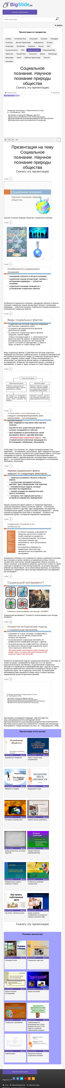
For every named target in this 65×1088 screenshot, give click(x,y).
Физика (17, 54)
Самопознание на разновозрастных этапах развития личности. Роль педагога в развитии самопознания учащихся (36, 1023)
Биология (41, 39)
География (50, 39)
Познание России (11, 957)
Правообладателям (17, 1082)
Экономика (35, 58)
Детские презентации (22, 43)
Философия (37, 54)
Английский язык (18, 39)
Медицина (19, 46)
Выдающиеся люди (34, 785)
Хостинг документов (18, 1085)
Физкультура (26, 54)
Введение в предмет (12, 785)
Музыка (27, 46)
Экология (26, 58)
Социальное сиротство (35, 957)
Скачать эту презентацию (32, 84)
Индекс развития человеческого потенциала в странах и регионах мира (37, 911)
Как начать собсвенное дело (14, 910)
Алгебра (8, 39)
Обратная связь (33, 1082)
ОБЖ (54, 46)
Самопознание (10, 1050)
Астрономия (31, 39)
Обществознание (11, 50)
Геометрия (8, 43)
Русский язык (48, 50)
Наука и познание (34, 988)
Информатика (36, 43)
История (46, 43)
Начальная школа (44, 46)
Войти (58, 25)
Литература (55, 43)
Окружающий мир (25, 50)
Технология (9, 54)
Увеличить (55, 89)
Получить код (10, 89)
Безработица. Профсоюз (13, 754)
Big (21, 4)
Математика (9, 46)
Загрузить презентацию (20, 12)
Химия (46, 54)
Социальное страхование (13, 1019)
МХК (34, 46)
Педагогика (37, 50)
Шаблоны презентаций (13, 58)
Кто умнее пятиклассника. (14, 816)
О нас (5, 1082)
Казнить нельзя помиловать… (38, 816)
